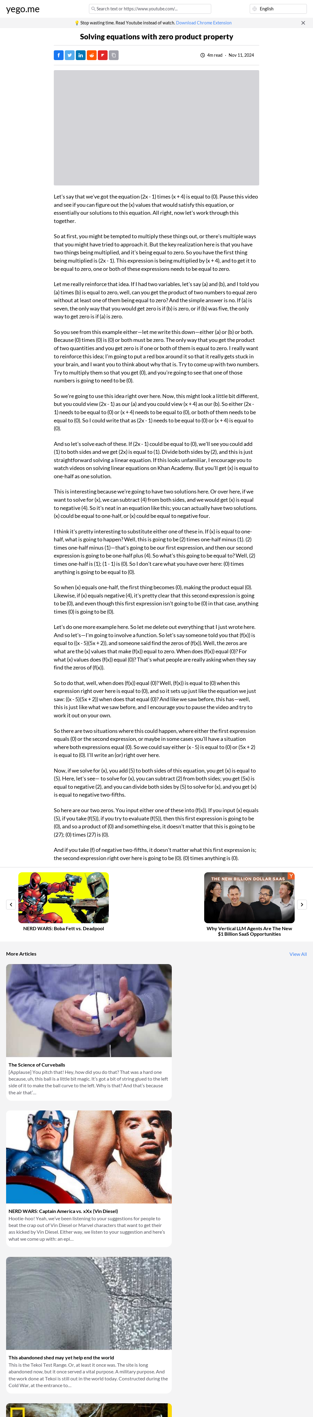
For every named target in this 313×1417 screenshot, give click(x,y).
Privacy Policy (108, 1404)
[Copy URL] (114, 55)
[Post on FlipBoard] (103, 55)
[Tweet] (70, 55)
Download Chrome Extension (204, 22)
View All (298, 954)
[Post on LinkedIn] (81, 55)
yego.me (23, 9)
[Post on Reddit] (92, 55)
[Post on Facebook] (59, 55)
